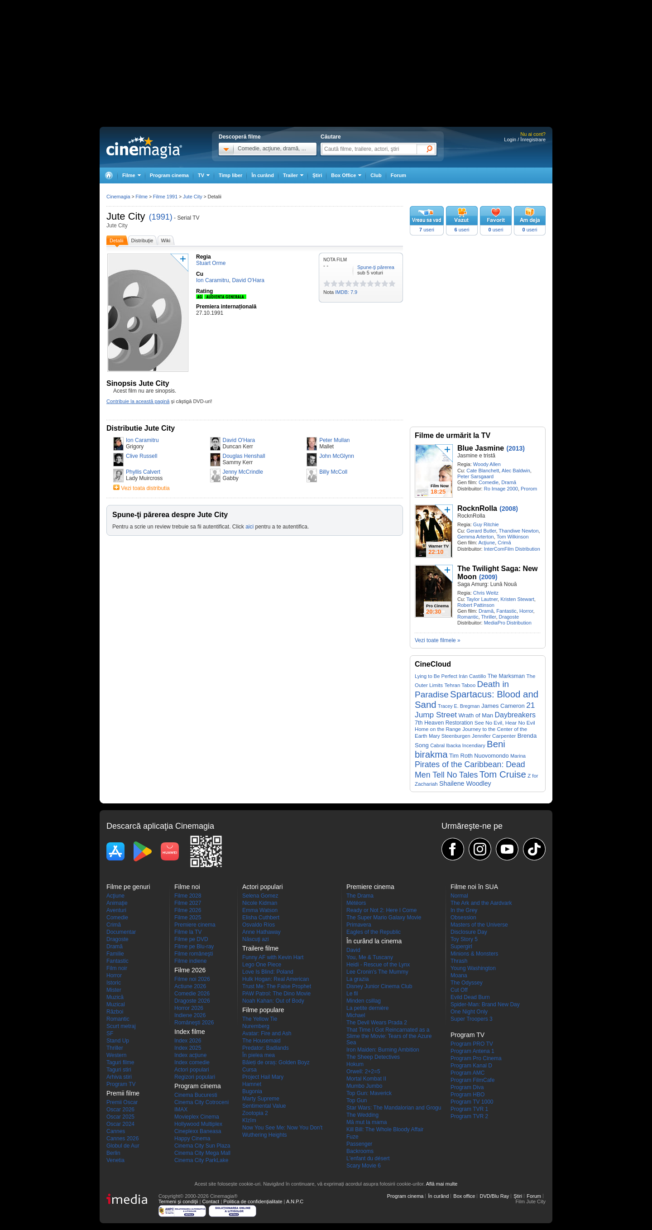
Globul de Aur (122, 1146)
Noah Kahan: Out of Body (273, 1001)
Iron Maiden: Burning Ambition (382, 1050)
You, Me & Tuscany (369, 957)
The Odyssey (467, 983)
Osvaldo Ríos (258, 925)
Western (116, 1055)
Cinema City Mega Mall (202, 1153)
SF (109, 1033)
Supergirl (461, 946)
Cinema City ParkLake (201, 1160)
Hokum (355, 1064)
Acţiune (486, 542)
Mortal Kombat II (366, 1079)
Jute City (125, 216)
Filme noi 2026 (192, 979)
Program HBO (467, 1094)
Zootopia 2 (255, 1113)
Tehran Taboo (459, 685)
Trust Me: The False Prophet (276, 986)
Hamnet (251, 1084)
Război (114, 1012)
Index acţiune (190, 1055)
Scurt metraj (121, 1026)
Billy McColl (333, 472)
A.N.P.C (294, 1201)
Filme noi (187, 886)
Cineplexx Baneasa (197, 1131)
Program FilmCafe (472, 1080)
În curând (262, 175)
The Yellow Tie (259, 1019)
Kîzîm (249, 1120)
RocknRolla (477, 508)
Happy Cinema (192, 1138)
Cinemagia (118, 196)
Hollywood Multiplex (198, 1124)
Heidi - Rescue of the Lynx (378, 964)
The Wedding (362, 1115)
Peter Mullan (334, 440)
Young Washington (473, 968)
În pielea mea (258, 1055)
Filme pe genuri (128, 886)
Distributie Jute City (140, 428)
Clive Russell (141, 456)
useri (426, 229)
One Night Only (469, 1012)
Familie (115, 954)
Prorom (529, 488)
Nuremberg (255, 1026)
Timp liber (230, 175)
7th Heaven (429, 723)
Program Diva (467, 1087)
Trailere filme (260, 948)
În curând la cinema (374, 941)
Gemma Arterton (475, 536)
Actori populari (191, 1070)
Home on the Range (438, 729)
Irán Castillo (472, 676)
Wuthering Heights (264, 1135)
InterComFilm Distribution (512, 549)
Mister (113, 990)
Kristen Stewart (517, 599)
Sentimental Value (264, 1106)
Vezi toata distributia (145, 488)
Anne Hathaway (261, 932)
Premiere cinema (195, 925)
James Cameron (503, 705)
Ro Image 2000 (501, 488)
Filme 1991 (165, 196)
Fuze (352, 1137)
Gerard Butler (481, 530)
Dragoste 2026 (192, 1001)
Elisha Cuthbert (260, 917)
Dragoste (509, 617)
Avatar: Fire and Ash (267, 1033)
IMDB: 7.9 (346, 292)
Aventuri (116, 910)
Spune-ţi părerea (375, 267)
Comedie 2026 (192, 993)
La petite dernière (367, 1008)
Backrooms (360, 1151)
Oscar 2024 (120, 1124)
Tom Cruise (502, 774)
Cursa (249, 1070)
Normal (459, 896)
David (353, 950)
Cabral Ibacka (445, 745)
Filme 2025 (187, 917)
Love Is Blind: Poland (267, 972)
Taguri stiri (118, 1070)
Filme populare (263, 1010)
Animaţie (117, 903)
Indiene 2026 (190, 1015)
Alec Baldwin (516, 470)
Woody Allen (487, 464)
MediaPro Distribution (508, 622)
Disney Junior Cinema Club (379, 986)
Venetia (115, 1160)
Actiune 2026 (190, 986)
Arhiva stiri (119, 1077)
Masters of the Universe (479, 925)
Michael (355, 1015)
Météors (356, 903)
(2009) (488, 577)
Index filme (189, 1031)
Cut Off (459, 990)
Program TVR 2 (469, 1116)
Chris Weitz (486, 593)
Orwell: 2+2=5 (363, 1071)
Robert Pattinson (475, 605)
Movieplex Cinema (196, 1117)
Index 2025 (187, 1048)
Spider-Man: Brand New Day (485, 1004)
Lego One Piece (261, 964)
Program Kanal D (471, 1065)
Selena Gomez (260, 896)
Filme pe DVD (191, 939)
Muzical (115, 1004)
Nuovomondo (491, 755)
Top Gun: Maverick (369, 1093)
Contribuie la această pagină (137, 401)
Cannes (115, 1131)
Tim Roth (461, 755)
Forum (398, 175)
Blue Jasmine (480, 448)
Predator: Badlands (265, 1048)
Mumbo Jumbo (364, 1086)
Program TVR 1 (469, 1109)
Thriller (488, 617)
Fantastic (506, 611)
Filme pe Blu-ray (194, 946)
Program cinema (169, 175)
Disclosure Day (469, 932)
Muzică (115, 997)
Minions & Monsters (474, 954)
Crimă (504, 542)
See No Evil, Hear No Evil (505, 723)
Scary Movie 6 (363, 1166)
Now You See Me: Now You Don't (282, 1127)
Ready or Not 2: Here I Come (381, 910)
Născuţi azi (255, 939)
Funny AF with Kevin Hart (272, 957)
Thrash (459, 961)
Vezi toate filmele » (437, 640)
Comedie (489, 482)
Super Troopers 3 (472, 1019)
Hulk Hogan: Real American (275, 979)
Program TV (120, 1084)
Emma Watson (260, 910)
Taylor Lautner (482, 599)
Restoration (459, 723)
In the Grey (464, 910)
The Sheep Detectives (373, 1057)
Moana (459, 975)
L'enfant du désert (368, 1158)
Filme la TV (187, 932)
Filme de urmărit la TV (452, 435)
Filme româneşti (193, 954)
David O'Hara (239, 440)
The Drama (360, 896)
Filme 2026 (187, 910)
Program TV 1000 (472, 1102)
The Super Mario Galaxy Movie (383, 917)
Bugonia (252, 1091)
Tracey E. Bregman (459, 706)
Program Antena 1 (472, 1051)
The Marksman (506, 676)
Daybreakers (515, 715)
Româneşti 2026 (194, 1022)
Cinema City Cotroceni (201, 1102)
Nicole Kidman (259, 903)
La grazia (357, 979)
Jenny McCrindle (243, 472)
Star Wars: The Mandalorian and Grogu (393, 1108)
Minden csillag (363, 1001)
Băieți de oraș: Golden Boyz (276, 1062)
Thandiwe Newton (519, 530)
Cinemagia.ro (144, 147)
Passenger (359, 1144)
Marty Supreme (260, 1098)
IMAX (180, 1109)
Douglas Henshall (244, 456)
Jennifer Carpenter (494, 736)
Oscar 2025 (120, 1117)
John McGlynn (336, 456)
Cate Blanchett (482, 470)
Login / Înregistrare (525, 139)
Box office (464, 1196)
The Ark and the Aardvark (481, 903)
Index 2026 (187, 1041)
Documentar (121, 932)
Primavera (358, 925)
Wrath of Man (475, 715)
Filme (141, 196)
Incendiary (473, 745)
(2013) (516, 448)
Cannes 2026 (122, 1138)
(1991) (161, 216)
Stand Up (117, 1041)
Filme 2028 (187, 896)
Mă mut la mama (366, 1122)
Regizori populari (194, 1077)
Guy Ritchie (486, 524)
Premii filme (122, 1093)
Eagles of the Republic (373, 932)
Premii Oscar (122, 1102)
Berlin (113, 1153)
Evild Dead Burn (470, 997)
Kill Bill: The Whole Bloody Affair (384, 1129)
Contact (210, 1201)
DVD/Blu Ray (494, 1196)
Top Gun (356, 1100)
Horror (526, 611)
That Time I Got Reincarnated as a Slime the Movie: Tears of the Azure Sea (389, 1036)
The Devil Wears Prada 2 (376, 1022)
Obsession (463, 917)
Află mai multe (442, 1184)
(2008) (508, 508)
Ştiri (317, 175)
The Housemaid (261, 1041)
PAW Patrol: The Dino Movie (276, 993)
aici (249, 527)
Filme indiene (190, 961)
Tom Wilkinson (513, 536)
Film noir (116, 968)
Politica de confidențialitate (252, 1201)
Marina (518, 756)
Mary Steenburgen (449, 736)
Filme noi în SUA (474, 886)
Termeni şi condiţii (178, 1201)
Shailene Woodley (465, 783)
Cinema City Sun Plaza (202, 1146)
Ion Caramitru (142, 440)
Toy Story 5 (464, 939)
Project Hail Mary (262, 1077)
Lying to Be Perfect (436, 676)
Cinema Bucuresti (195, 1095)
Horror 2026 (188, 1008)
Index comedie (192, 1062)
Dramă (508, 482)
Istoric (113, 983)
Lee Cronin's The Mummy (377, 972)
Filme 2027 (187, 903)
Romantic (467, 617)
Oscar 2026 (120, 1109)
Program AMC (467, 1073)
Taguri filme (120, 1062)
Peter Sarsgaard (475, 476)
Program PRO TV (472, 1044)
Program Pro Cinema (476, 1058)
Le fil (352, 993)
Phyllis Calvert (143, 472)
